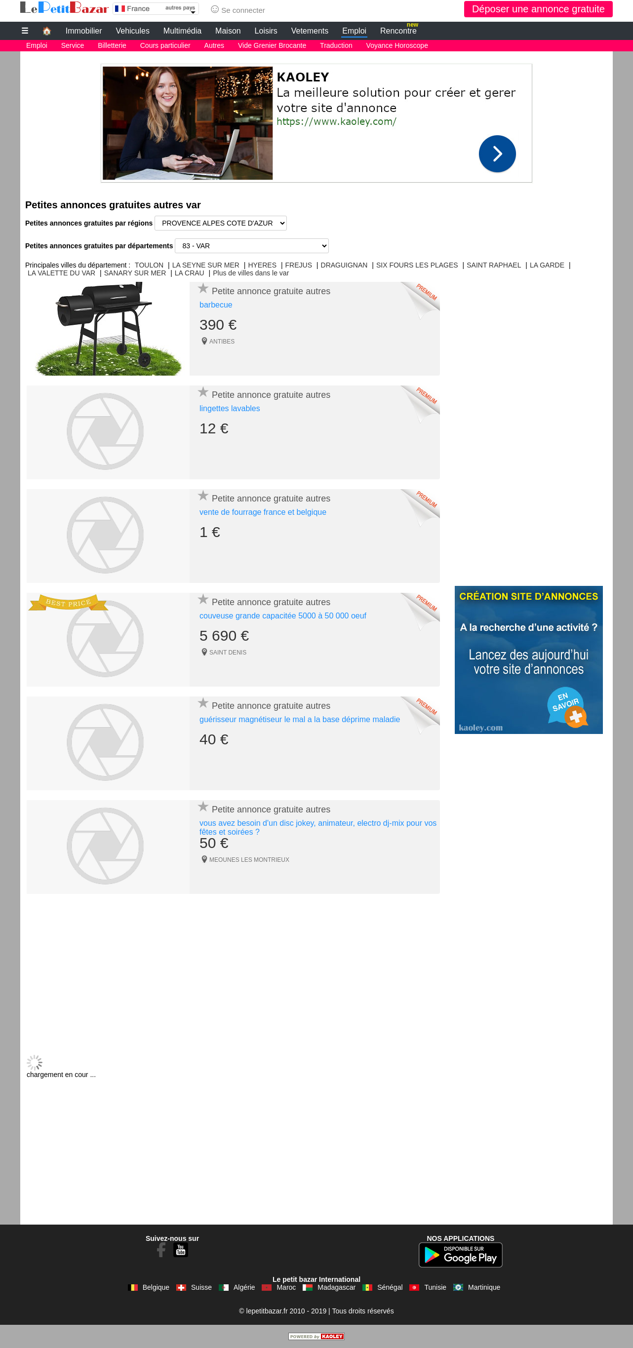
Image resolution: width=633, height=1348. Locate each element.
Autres (214, 45)
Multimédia (182, 31)
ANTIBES (222, 341)
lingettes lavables (229, 408)
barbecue (216, 305)
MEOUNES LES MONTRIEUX (249, 859)
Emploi (354, 31)
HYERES (262, 265)
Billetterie (112, 45)
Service (72, 45)
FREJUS (298, 265)
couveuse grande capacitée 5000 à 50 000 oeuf (282, 616)
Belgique (156, 1287)
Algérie (244, 1287)
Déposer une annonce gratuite (538, 8)
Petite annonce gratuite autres (271, 291)
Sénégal (389, 1287)
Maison (228, 31)
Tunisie (435, 1287)
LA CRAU (189, 273)
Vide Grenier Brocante (272, 45)
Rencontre (399, 29)
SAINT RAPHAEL (494, 265)
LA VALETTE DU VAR (61, 273)
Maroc (286, 1287)
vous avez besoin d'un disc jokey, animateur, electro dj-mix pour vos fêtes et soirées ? (317, 827)
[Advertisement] (316, 120)
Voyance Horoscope (397, 45)
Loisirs (266, 31)
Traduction (336, 45)
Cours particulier (165, 45)
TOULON (149, 265)
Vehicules (133, 31)
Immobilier (84, 31)
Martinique (484, 1287)
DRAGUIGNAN (344, 265)
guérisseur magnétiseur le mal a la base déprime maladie (299, 719)
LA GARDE (547, 265)
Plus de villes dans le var (251, 273)
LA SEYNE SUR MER (205, 265)
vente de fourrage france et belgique (262, 512)
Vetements (310, 31)
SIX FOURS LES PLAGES (417, 265)
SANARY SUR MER (135, 273)
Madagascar (336, 1287)
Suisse (201, 1287)
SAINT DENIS (227, 652)
